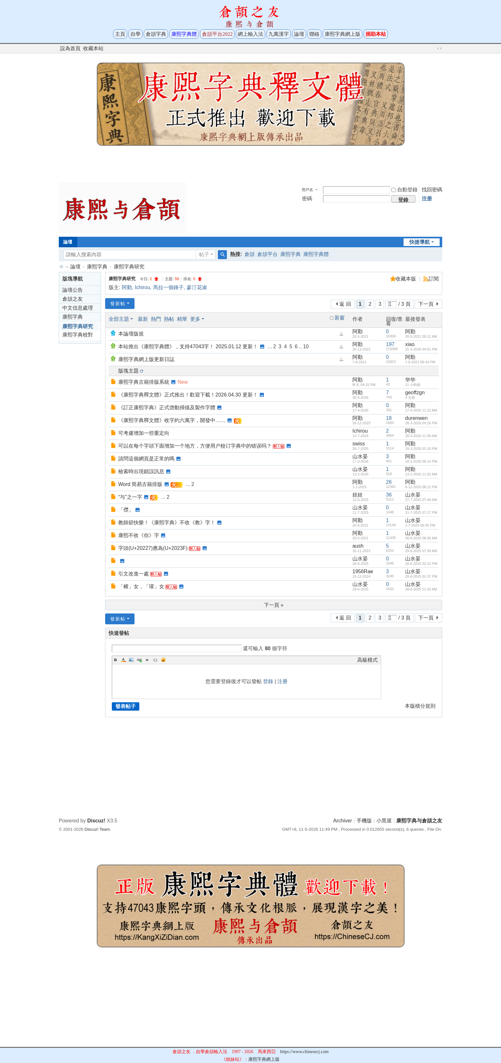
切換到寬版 (439, 48)
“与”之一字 (130, 497)
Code (155, 660)
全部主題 (119, 319)
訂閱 (433, 278)
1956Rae (362, 571)
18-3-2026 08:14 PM (421, 461)
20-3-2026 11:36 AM (421, 436)
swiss (358, 443)
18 (389, 418)
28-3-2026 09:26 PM (421, 423)
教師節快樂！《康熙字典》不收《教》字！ (166, 522)
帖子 (204, 254)
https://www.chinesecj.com (304, 1051)
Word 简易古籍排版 (140, 484)
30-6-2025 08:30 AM (421, 538)
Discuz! (96, 820)
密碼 (307, 198)
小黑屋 (384, 820)
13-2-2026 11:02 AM (421, 474)
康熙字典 (290, 254)
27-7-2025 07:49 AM (421, 500)
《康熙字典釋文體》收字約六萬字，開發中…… (172, 420)
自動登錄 (404, 189)
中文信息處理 (77, 308)
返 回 (345, 304)
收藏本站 (93, 48)
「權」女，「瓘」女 (141, 586)
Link (139, 660)
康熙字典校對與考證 (77, 335)
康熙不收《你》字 (138, 535)
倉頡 (249, 254)
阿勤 (127, 287)
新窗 (340, 317)
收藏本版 (406, 278)
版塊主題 (128, 371)
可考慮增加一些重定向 (143, 433)
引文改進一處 (133, 573)
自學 (135, 34)
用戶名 (307, 190)
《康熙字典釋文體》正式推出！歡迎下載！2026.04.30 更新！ (188, 394)
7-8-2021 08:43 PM (420, 362)
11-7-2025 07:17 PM (421, 512)
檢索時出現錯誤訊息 (141, 471)
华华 (410, 379)
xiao (409, 344)
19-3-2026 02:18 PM (421, 449)
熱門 (156, 319)
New (183, 382)
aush (358, 546)
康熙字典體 (316, 254)
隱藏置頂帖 (341, 347)
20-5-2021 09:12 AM (421, 336)
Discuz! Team (97, 829)
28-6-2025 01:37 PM (421, 576)
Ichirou (142, 287)
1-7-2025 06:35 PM (420, 525)
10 (306, 346)
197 (390, 344)
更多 (195, 319)
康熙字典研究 (129, 266)
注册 (427, 198)
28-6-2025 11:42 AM (421, 589)
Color (123, 660)
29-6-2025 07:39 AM (421, 551)
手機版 (364, 820)
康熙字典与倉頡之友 (61, 266)
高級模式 (367, 660)
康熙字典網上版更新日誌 (146, 359)
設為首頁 (70, 48)
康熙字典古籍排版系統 (143, 382)
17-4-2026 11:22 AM (421, 410)
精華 (182, 319)
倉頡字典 (156, 34)
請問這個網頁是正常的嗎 (146, 458)
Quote (147, 660)
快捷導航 (419, 242)
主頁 (120, 34)
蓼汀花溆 (197, 287)
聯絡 (314, 34)
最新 (143, 319)
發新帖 (118, 303)
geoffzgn (415, 392)
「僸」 (126, 509)
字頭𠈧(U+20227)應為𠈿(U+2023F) (153, 548)
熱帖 (169, 319)
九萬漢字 (278, 34)
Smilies (163, 660)
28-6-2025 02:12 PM (421, 564)
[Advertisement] (250, 162)
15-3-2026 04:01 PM (421, 349)
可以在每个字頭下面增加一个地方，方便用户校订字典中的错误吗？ (195, 446)
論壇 (299, 34)
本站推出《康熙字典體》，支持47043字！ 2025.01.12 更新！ (188, 346)
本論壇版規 (131, 333)
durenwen (416, 418)
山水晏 (360, 456)
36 (389, 494)
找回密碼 (432, 189)
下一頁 (426, 304)
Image (131, 660)
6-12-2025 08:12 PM (421, 487)
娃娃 (357, 494)
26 (389, 482)
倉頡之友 (72, 299)
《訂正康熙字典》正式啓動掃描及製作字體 (166, 407)
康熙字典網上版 (342, 34)
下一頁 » (273, 605)
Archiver (342, 820)
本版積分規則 (420, 706)
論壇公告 (72, 290)
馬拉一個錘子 (168, 287)
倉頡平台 (267, 254)
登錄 (268, 681)
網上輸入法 (250, 34)
